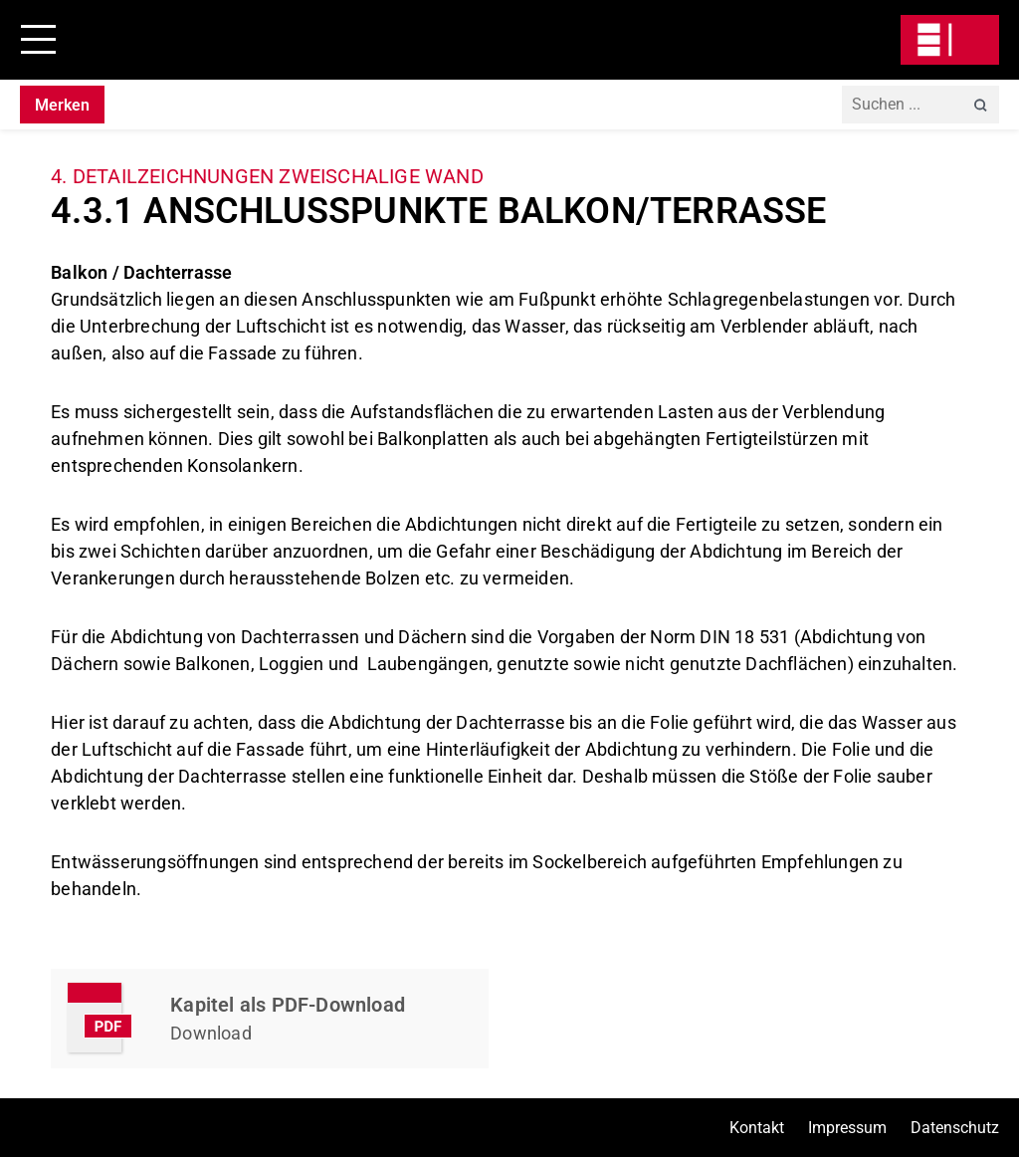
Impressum (847, 1127)
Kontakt (756, 1127)
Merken (62, 105)
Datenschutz (955, 1127)
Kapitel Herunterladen (270, 1018)
